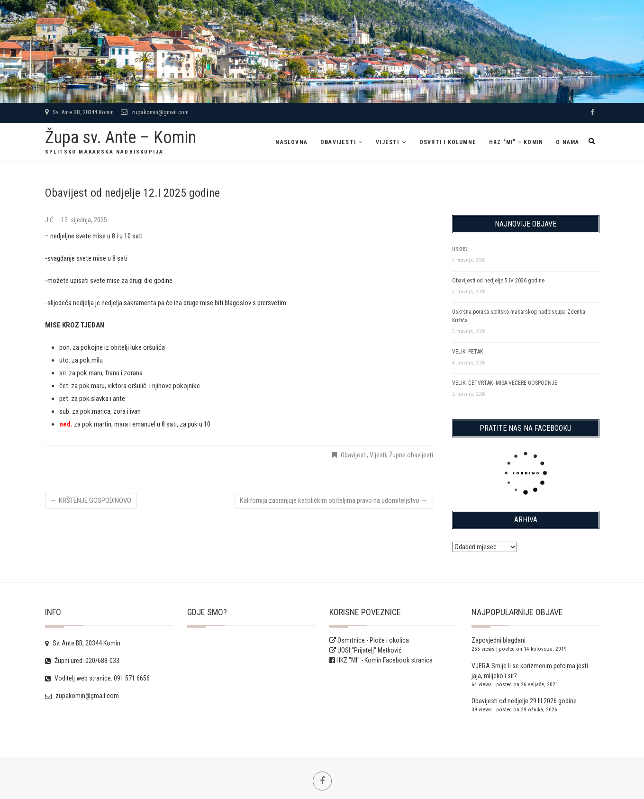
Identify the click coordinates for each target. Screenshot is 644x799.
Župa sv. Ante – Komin (120, 137)
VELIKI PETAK (467, 351)
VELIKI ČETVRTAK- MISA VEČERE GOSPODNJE (504, 383)
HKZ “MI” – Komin (516, 142)
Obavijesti (338, 142)
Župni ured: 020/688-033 (82, 660)
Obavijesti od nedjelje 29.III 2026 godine (524, 701)
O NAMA (567, 142)
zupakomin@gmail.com (155, 112)
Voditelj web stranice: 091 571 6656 (97, 678)
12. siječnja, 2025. (85, 220)
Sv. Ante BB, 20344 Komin (79, 112)
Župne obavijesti (411, 455)
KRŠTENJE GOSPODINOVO (90, 500)
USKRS (459, 249)
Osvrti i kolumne (447, 142)
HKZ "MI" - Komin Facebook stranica (384, 660)
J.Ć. (50, 220)
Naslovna (291, 142)
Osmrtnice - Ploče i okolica (369, 640)
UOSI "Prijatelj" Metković (365, 650)
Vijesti (387, 142)
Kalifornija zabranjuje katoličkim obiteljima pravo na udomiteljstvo (334, 500)
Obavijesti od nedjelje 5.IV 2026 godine (498, 280)
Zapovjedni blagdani (499, 640)
